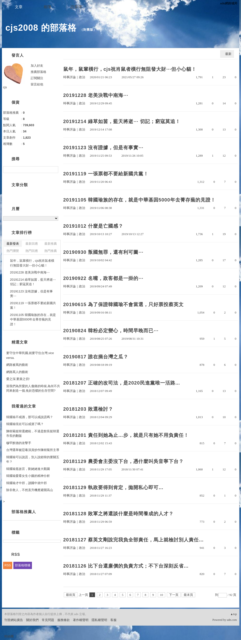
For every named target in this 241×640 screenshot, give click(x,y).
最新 (228, 54)
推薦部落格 (38, 72)
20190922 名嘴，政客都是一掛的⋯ (103, 278)
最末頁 (188, 595)
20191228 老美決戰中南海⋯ (96, 95)
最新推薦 (50, 243)
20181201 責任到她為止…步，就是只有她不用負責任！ (126, 435)
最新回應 (31, 243)
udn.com (232, 620)
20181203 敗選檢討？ (88, 409)
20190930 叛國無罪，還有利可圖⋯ (103, 252)
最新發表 (12, 243)
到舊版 (88, 29)
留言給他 (37, 84)
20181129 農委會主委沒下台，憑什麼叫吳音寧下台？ (123, 461)
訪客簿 (76, 7)
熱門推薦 (50, 251)
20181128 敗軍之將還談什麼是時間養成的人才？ (118, 513)
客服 (113, 620)
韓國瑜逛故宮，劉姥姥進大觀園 (28, 469)
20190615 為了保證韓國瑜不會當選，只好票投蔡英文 (123, 304)
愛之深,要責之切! (18, 379)
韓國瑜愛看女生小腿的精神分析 (28, 476)
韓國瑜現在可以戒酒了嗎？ (25, 424)
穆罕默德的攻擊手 (18, 443)
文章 (19, 7)
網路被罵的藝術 (17, 365)
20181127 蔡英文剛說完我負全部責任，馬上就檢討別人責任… (133, 539)
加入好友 (37, 65)
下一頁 (173, 595)
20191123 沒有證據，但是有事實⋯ (103, 147)
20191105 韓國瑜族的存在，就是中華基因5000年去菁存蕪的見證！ (139, 199)
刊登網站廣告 (13, 620)
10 (161, 595)
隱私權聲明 (99, 620)
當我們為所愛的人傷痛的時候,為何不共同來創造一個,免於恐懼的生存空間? (33, 388)
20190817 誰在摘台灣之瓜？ (96, 356)
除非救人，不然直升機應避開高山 (29, 490)
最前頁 (70, 595)
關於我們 (32, 620)
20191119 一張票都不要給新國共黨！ (106, 173)
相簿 (47, 7)
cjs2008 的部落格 (41, 28)
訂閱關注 (37, 78)
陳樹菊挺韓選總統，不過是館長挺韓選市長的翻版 (32, 433)
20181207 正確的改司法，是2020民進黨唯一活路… (121, 382)
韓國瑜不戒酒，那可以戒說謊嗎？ (29, 417)
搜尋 (54, 169)
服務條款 (63, 620)
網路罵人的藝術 (17, 372)
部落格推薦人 (24, 512)
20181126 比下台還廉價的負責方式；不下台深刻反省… (126, 566)
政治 (82, 77)
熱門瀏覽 (12, 251)
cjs (5, 87)
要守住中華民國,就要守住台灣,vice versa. (30, 355)
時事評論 (69, 77)
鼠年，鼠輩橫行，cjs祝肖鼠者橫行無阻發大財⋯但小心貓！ (130, 69)
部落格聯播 (22, 565)
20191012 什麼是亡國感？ (93, 226)
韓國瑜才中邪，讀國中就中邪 (26, 483)
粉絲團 (9, 636)
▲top (233, 614)
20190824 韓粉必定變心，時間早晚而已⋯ (111, 330)
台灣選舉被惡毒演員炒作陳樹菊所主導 (32, 450)
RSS (8, 565)
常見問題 (48, 620)
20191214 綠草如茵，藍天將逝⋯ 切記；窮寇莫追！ (121, 121)
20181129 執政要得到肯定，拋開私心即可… (113, 487)
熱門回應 (31, 251)
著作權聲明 (80, 620)
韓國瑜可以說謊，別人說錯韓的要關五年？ (32, 459)
